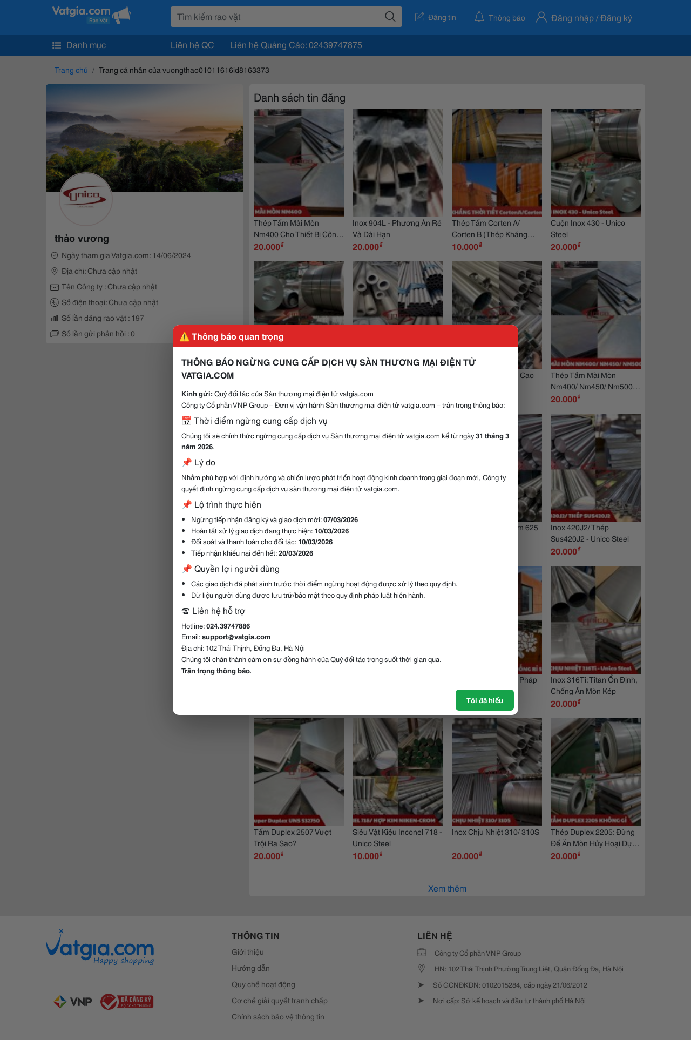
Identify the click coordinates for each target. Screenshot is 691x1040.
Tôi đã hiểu (484, 700)
